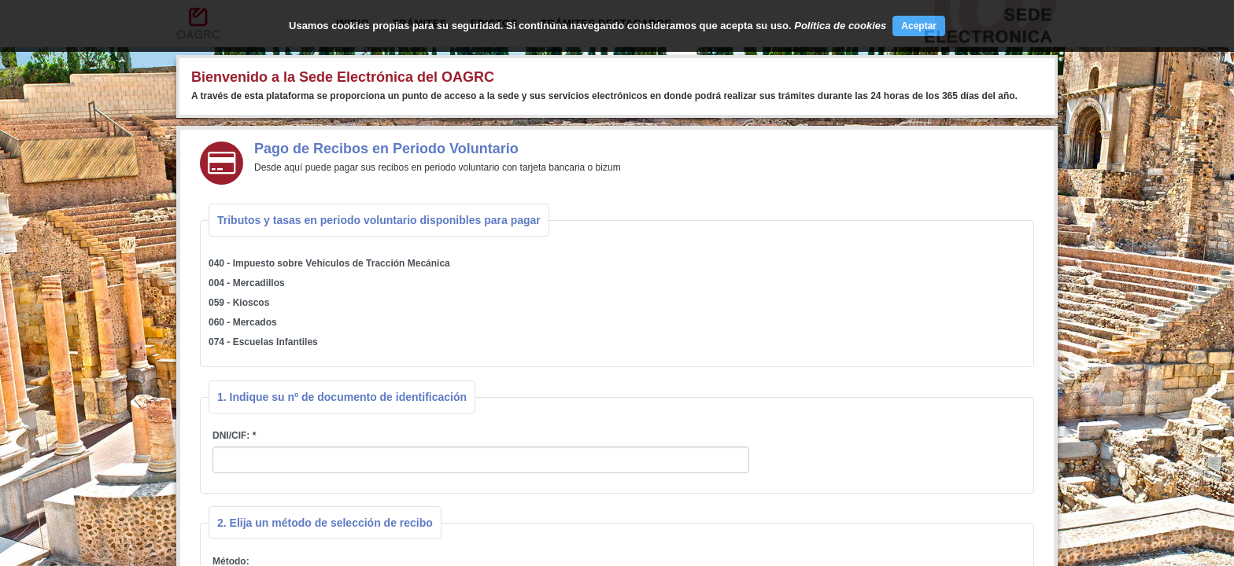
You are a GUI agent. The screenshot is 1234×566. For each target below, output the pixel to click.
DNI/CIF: (230, 435)
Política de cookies (840, 25)
